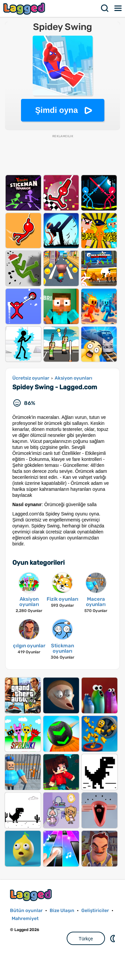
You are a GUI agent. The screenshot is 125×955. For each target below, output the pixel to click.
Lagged (25, 8)
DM (113, 938)
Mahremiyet (25, 918)
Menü (118, 8)
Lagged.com (31, 894)
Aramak (105, 8)
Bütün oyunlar (26, 910)
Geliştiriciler (95, 910)
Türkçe (86, 938)
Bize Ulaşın (62, 910)
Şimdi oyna (56, 110)
